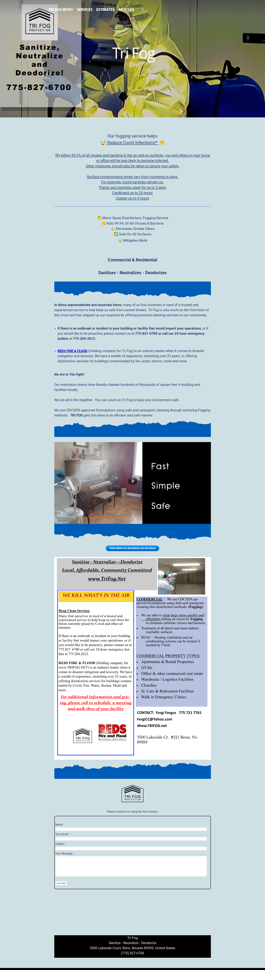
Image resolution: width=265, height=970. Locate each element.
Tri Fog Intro (60, 9)
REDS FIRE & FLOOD (72, 351)
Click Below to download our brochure (132, 548)
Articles (126, 9)
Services (85, 9)
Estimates (105, 9)
